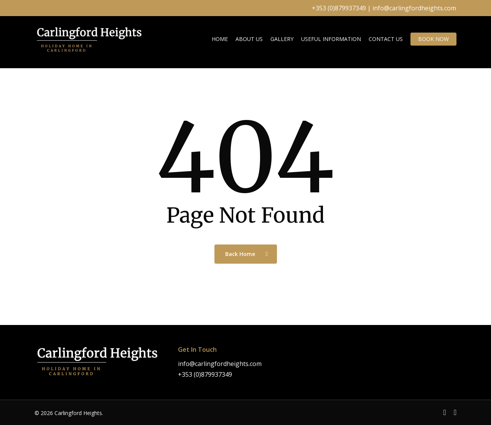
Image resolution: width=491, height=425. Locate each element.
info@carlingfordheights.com (414, 8)
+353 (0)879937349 (339, 8)
